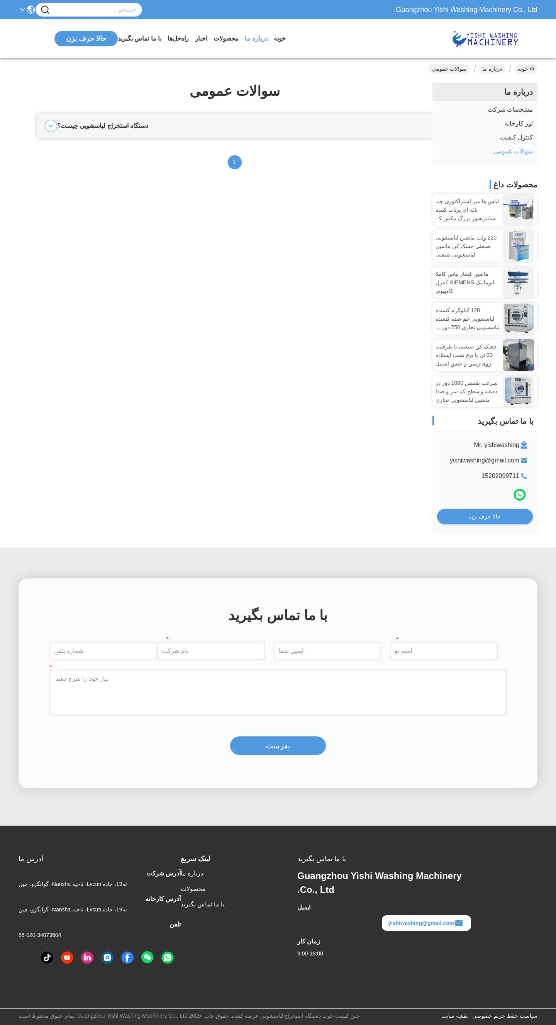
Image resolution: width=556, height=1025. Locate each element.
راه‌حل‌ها (178, 38)
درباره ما (256, 38)
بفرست (278, 745)
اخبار (201, 38)
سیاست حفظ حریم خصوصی (504, 1016)
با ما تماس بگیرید (139, 38)
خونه (280, 38)
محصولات (226, 38)
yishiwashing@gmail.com (484, 460)
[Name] (45, 10)
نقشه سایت (454, 1016)
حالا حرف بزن (485, 516)
